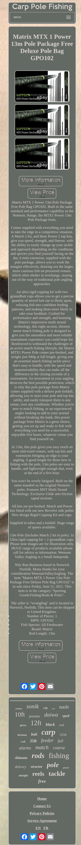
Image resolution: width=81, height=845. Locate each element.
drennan (22, 734)
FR (45, 828)
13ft (45, 708)
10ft (20, 714)
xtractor (36, 767)
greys (23, 725)
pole (53, 765)
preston (34, 716)
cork (23, 741)
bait (34, 734)
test (53, 708)
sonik (32, 706)
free (42, 781)
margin (23, 775)
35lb (33, 741)
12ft (36, 723)
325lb (63, 734)
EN (38, 828)
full (60, 741)
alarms (25, 748)
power (66, 767)
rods (38, 756)
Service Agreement (42, 821)
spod (65, 716)
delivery (20, 767)
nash (64, 707)
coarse (59, 747)
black (50, 724)
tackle (57, 773)
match (42, 747)
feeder (47, 740)
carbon (18, 708)
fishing (59, 756)
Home (42, 799)
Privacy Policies (42, 813)
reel (61, 725)
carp (48, 732)
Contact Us (42, 806)
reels (38, 773)
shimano (21, 758)
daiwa (51, 715)
